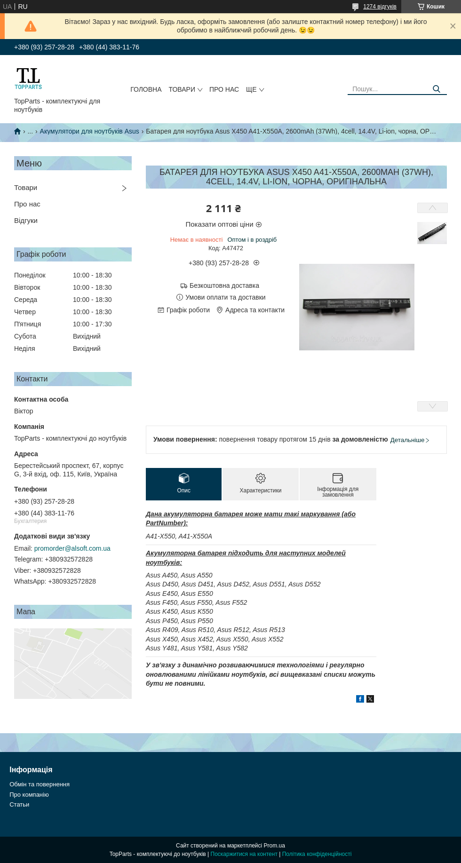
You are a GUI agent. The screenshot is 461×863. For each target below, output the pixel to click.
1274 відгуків (380, 6)
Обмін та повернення (39, 784)
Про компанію (29, 794)
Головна (145, 89)
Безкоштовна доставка (224, 285)
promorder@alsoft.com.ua (72, 548)
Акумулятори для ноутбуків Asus (89, 131)
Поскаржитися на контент (244, 854)
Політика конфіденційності (317, 854)
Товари (182, 89)
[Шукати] (436, 89)
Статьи (19, 804)
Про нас (224, 89)
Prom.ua (274, 845)
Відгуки (26, 220)
